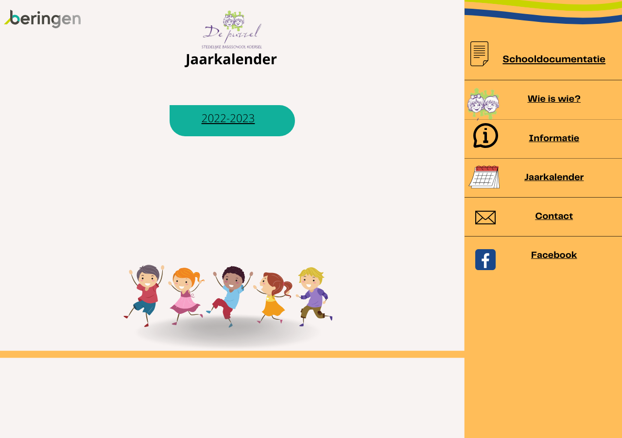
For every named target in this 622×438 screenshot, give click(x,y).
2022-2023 (228, 118)
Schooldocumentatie (553, 60)
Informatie (554, 138)
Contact (554, 216)
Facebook (554, 255)
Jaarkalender (554, 177)
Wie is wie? (554, 99)
